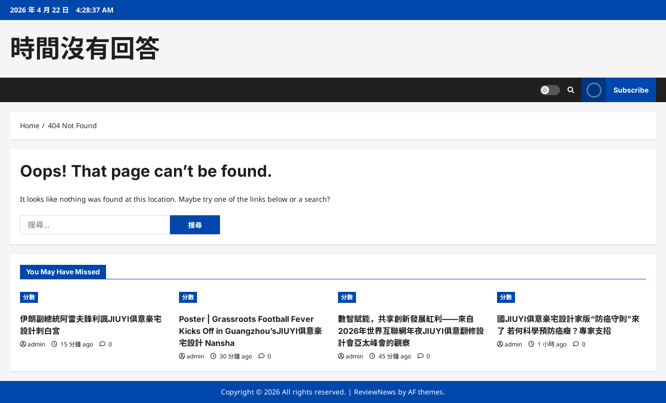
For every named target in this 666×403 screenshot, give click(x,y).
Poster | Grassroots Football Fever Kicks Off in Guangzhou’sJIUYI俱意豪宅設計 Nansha (250, 331)
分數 (29, 297)
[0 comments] (106, 344)
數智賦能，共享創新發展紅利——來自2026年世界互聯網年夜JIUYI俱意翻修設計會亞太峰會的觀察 (411, 331)
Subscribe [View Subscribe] (615, 90)
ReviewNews (375, 391)
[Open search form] (571, 90)
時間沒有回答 (85, 49)
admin (36, 344)
